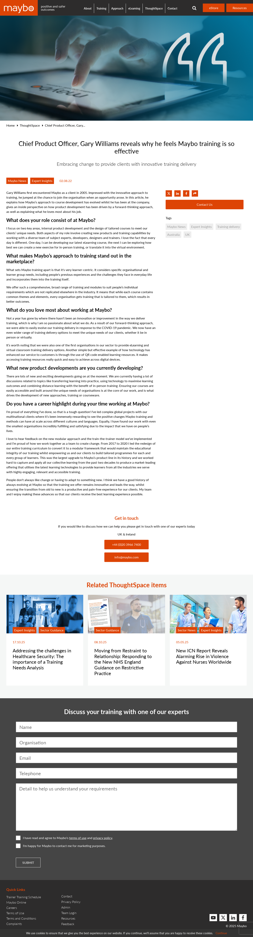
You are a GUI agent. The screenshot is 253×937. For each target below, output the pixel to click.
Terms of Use (15, 913)
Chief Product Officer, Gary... (65, 125)
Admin (65, 907)
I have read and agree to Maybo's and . (64, 838)
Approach (117, 8)
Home (10, 125)
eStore (213, 8)
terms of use (77, 837)
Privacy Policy (70, 901)
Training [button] (101, 8)
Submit (28, 862)
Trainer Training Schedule (23, 897)
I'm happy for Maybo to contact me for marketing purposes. (61, 845)
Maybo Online (16, 902)
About (88, 8)
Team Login (68, 912)
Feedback (67, 924)
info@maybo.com (126, 557)
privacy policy (102, 837)
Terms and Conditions (21, 918)
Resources (240, 8)
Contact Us (204, 204)
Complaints (14, 923)
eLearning (134, 8)
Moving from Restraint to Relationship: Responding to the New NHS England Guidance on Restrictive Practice (123, 661)
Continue (221, 933)
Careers (11, 907)
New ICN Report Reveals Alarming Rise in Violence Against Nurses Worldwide (203, 656)
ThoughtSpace (154, 8)
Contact (172, 8)
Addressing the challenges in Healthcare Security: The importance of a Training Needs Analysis (42, 659)
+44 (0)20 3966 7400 (126, 544)
